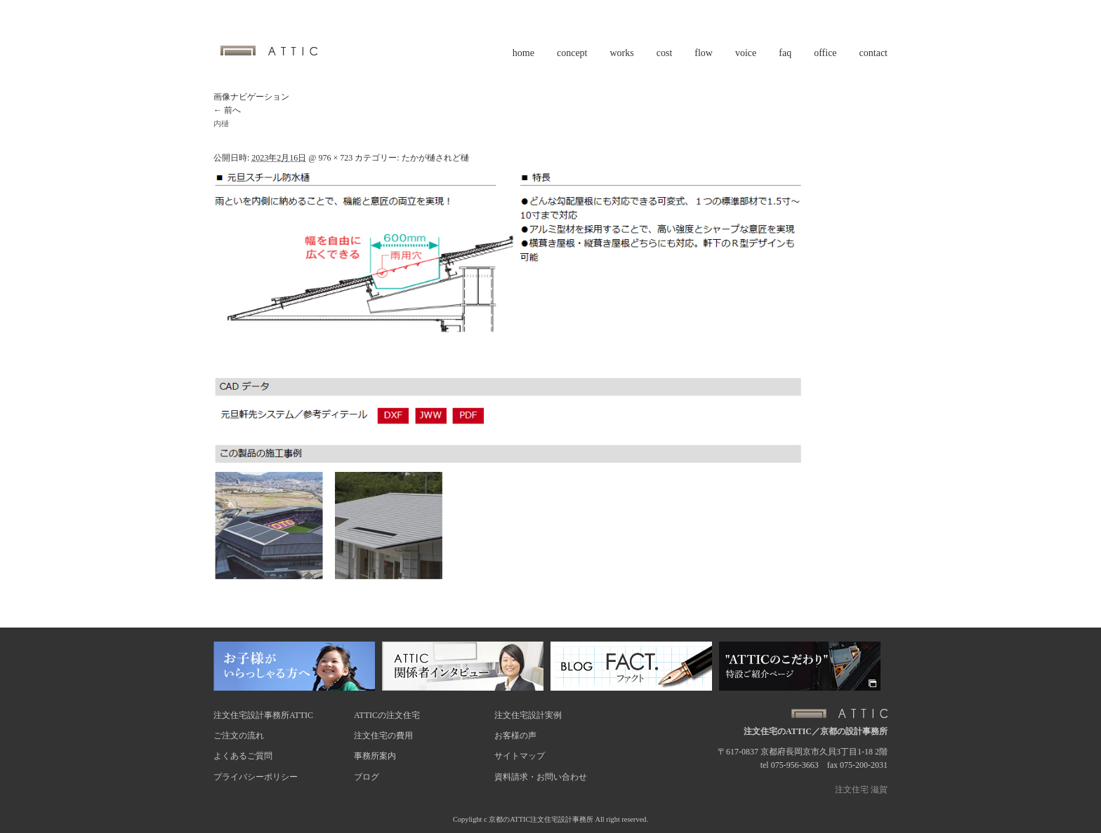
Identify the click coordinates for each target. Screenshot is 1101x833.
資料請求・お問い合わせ (540, 777)
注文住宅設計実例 (528, 715)
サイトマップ (519, 756)
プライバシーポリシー (255, 777)
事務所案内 (375, 756)
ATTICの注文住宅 (387, 715)
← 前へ (227, 110)
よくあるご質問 (242, 756)
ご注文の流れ (238, 735)
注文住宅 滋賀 (861, 789)
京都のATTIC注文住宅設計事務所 (541, 819)
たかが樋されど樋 (435, 158)
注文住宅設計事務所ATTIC (263, 715)
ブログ (366, 777)
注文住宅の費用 (383, 735)
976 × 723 (335, 158)
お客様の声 (515, 735)
